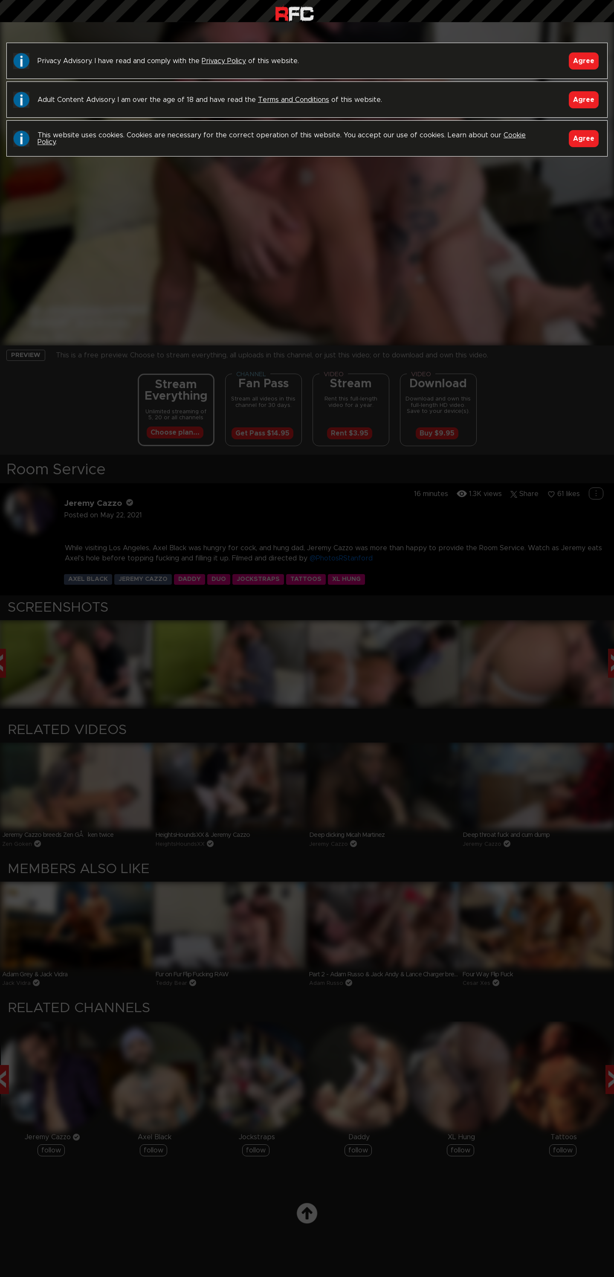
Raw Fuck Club (294, 13)
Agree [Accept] (583, 61)
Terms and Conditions (293, 99)
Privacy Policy (224, 61)
